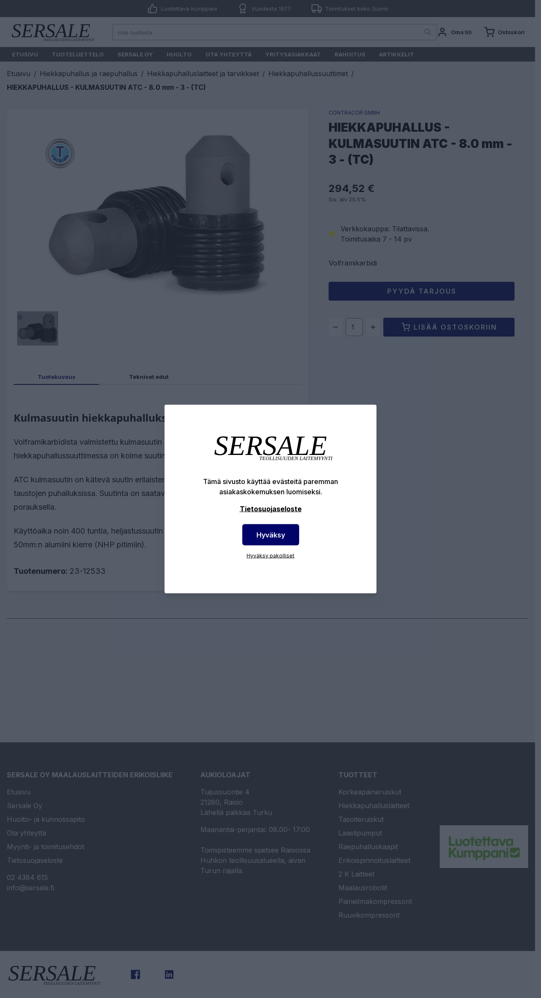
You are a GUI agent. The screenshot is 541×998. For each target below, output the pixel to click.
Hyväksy (270, 535)
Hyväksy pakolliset (270, 555)
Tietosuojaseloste (271, 509)
